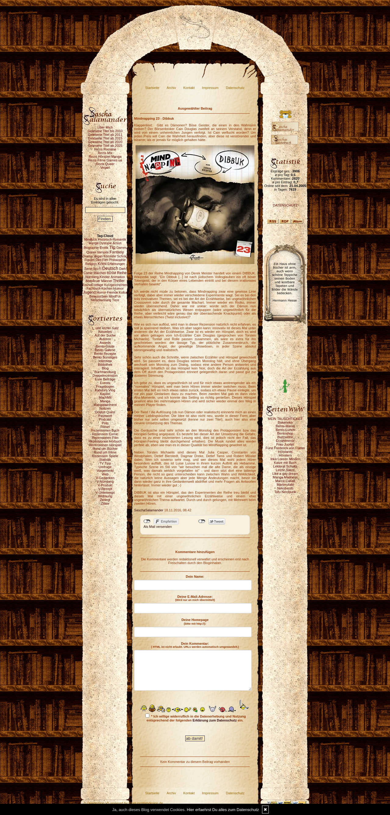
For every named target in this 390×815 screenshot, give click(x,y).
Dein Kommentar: (195, 645)
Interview (105, 361)
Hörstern (285, 455)
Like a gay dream (285, 473)
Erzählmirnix (285, 441)
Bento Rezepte (105, 353)
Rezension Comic (105, 434)
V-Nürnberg (105, 481)
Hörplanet (285, 451)
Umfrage (105, 467)
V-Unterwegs (105, 492)
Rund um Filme (105, 452)
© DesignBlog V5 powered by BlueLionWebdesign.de (123, 803)
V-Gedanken (105, 478)
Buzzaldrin (285, 437)
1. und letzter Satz (105, 328)
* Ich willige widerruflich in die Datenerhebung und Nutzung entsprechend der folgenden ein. (195, 718)
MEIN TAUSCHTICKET (285, 419)
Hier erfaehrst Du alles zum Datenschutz (223, 809)
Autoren (105, 339)
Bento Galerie (105, 350)
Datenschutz (235, 88)
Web (105, 474)
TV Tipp (105, 463)
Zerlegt (105, 500)
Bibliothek (105, 364)
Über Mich (105, 127)
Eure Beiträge (105, 379)
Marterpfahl (285, 484)
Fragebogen (105, 386)
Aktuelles (105, 331)
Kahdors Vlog (105, 390)
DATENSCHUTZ (285, 205)
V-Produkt (105, 485)
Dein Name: (195, 576)
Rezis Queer (105, 164)
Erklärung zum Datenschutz (215, 720)
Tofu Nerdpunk (285, 492)
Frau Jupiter (285, 444)
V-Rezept (105, 489)
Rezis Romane (105, 149)
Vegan (105, 167)
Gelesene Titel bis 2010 (105, 131)
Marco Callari (285, 481)
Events (105, 383)
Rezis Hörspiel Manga (105, 156)
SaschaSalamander (148, 510)
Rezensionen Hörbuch (105, 441)
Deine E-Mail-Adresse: (195, 598)
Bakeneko (285, 422)
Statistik (105, 459)
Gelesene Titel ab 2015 (105, 138)
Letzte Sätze (285, 470)
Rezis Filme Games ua (105, 160)
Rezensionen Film (105, 437)
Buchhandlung (105, 372)
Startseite (152, 88)
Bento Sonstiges (105, 357)
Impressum (210, 88)
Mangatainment (105, 405)
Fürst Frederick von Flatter (285, 448)
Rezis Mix (105, 153)
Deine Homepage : (194, 621)
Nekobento (285, 488)
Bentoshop (285, 433)
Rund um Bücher (105, 448)
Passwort (105, 416)
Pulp (105, 423)
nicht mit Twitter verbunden (201, 521)
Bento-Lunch (285, 430)
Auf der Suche (105, 335)
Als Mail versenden (158, 526)
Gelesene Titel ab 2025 (105, 145)
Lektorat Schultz (285, 466)
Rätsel (105, 427)
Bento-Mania (285, 426)
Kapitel (105, 394)
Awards (105, 342)
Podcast (105, 419)
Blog (105, 368)
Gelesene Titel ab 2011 (105, 134)
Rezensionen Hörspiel (105, 445)
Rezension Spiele (105, 456)
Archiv (171, 88)
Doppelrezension (105, 375)
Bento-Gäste (105, 346)
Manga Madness (285, 477)
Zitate (105, 503)
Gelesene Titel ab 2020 (105, 142)
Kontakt (189, 88)
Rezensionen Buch (105, 430)
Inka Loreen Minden (285, 459)
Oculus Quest (105, 412)
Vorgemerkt (105, 470)
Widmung (105, 496)
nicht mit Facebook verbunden (147, 521)
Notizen (105, 408)
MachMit (105, 397)
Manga (105, 401)
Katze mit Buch (285, 462)
